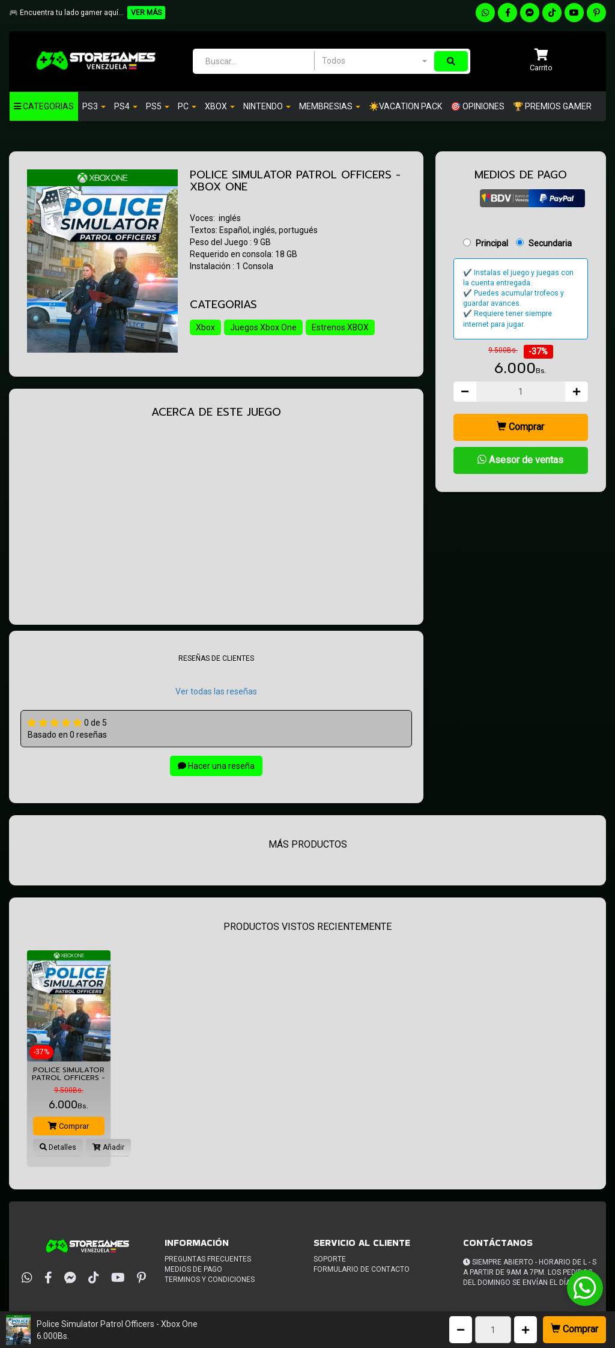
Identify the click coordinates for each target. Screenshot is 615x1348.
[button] (541, 61)
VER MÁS (146, 12)
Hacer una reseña (216, 766)
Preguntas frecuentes (208, 1259)
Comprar (574, 1329)
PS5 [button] (157, 106)
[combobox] (374, 60)
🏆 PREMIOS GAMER (552, 106)
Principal (492, 243)
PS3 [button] (94, 106)
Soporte (330, 1259)
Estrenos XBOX (340, 327)
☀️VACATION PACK (405, 106)
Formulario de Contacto (362, 1269)
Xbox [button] (220, 106)
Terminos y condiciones (210, 1279)
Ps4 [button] (126, 106)
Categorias (44, 106)
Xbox (205, 327)
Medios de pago (193, 1269)
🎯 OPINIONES (477, 106)
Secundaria (550, 243)
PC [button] (187, 106)
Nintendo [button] (267, 106)
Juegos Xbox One (263, 327)
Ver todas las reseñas (216, 691)
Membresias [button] (329, 106)
